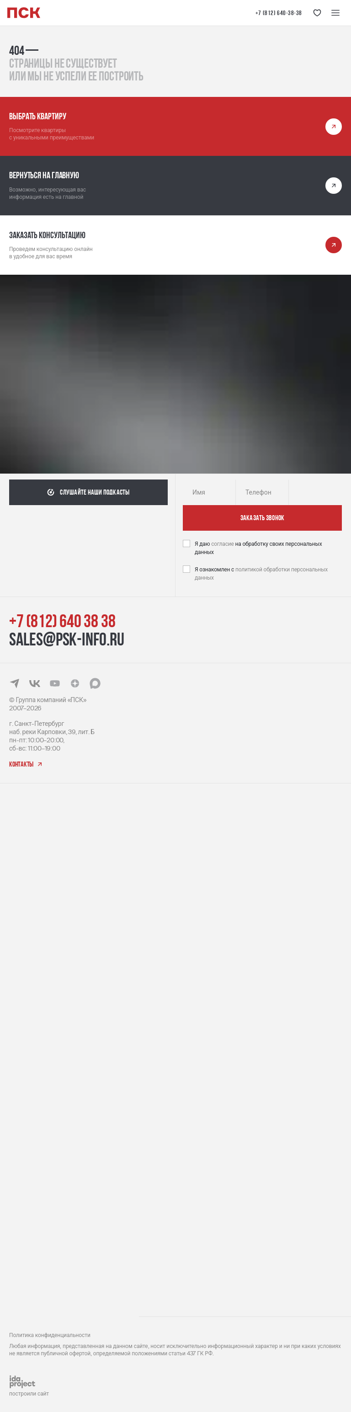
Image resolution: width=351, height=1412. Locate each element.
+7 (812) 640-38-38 (278, 12)
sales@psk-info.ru (66, 639)
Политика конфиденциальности (49, 1335)
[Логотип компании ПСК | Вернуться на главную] (23, 12)
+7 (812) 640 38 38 (62, 621)
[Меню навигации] (335, 13)
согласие (223, 544)
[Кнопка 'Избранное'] (317, 13)
